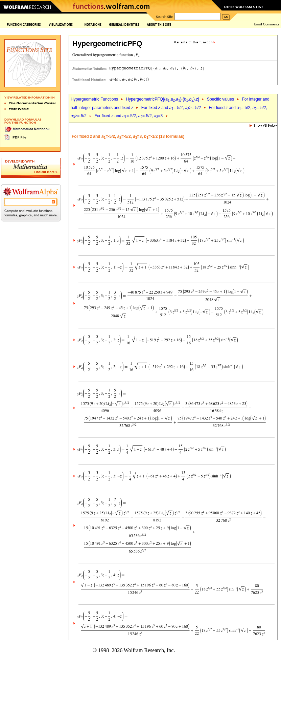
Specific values (220, 99)
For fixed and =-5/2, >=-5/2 (171, 107)
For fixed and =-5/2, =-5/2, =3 (128, 115)
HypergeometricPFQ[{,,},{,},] (162, 99)
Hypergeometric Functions (94, 99)
